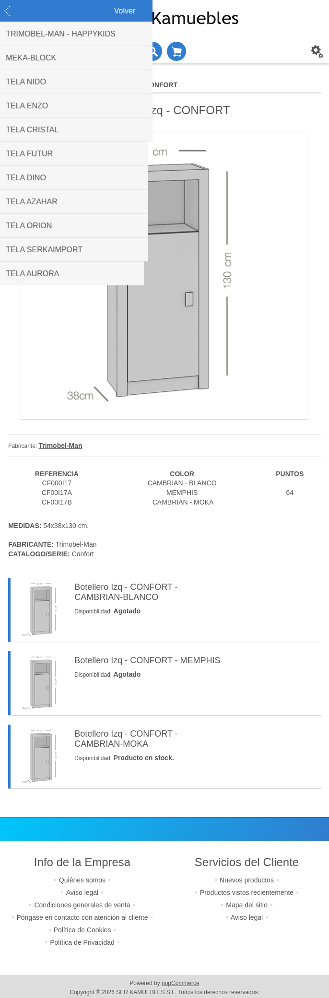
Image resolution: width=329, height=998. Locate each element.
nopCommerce (181, 983)
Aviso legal (82, 892)
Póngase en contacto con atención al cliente (82, 917)
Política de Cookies (82, 930)
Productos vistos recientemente (247, 892)
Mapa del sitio (246, 905)
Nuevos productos (247, 880)
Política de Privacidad (82, 942)
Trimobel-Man (60, 445)
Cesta (176, 51)
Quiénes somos (82, 880)
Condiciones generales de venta (82, 905)
